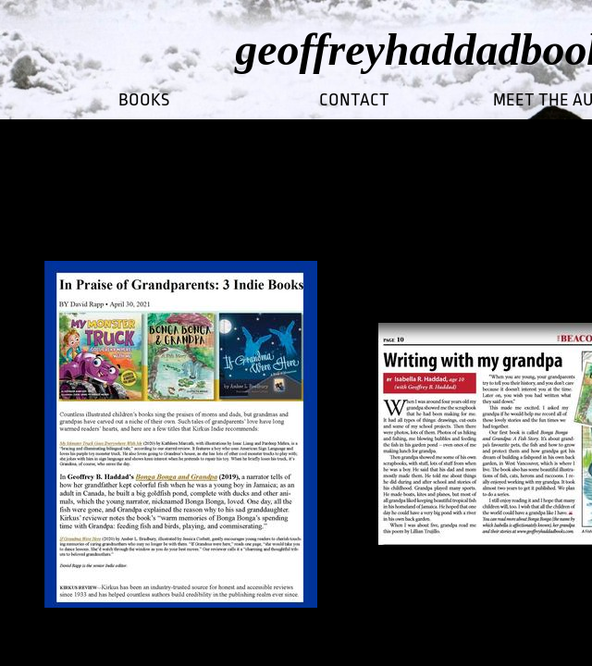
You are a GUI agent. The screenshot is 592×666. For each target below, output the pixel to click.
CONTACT (354, 100)
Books (143, 100)
